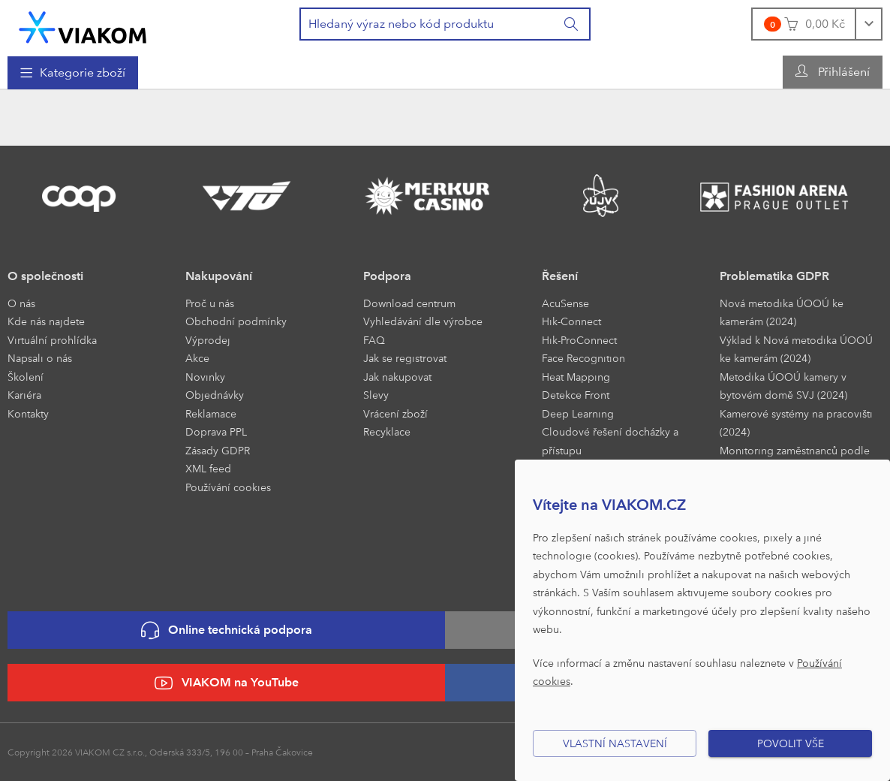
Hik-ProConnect (579, 339)
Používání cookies (228, 487)
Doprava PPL (216, 431)
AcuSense (565, 303)
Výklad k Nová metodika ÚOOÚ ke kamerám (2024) (796, 349)
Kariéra (24, 394)
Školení (26, 376)
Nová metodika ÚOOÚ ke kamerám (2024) (781, 312)
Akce (197, 357)
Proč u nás (209, 303)
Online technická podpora (226, 630)
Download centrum (409, 303)
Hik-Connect (571, 321)
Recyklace (386, 431)
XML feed (208, 468)
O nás (21, 303)
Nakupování (218, 276)
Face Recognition (583, 357)
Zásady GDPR (217, 450)
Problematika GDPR (774, 276)
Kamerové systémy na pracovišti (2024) (796, 423)
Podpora (387, 276)
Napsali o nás (40, 357)
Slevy (376, 394)
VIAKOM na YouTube (227, 683)
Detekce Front (575, 394)
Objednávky (214, 394)
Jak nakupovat (397, 376)
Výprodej (207, 339)
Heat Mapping (576, 376)
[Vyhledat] (572, 24)
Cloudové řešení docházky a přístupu (610, 441)
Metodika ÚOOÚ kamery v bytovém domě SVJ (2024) (783, 386)
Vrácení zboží (395, 413)
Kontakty (28, 413)
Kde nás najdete (46, 321)
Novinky (205, 376)
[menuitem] (73, 72)
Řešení (560, 276)
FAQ (374, 339)
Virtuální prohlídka (52, 339)
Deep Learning (578, 413)
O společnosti (45, 276)
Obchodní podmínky (236, 321)
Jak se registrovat (405, 357)
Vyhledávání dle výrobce (423, 321)
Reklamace (210, 413)
